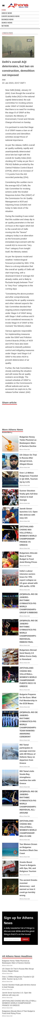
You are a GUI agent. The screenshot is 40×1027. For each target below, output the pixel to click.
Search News (7, 23)
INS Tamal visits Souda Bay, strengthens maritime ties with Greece (28, 777)
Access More (6, 432)
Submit (25, 939)
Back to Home (7, 33)
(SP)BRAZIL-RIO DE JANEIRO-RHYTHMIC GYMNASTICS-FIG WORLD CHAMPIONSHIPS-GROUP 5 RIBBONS (29, 603)
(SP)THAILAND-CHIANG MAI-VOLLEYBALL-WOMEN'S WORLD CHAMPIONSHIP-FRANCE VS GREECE (28, 536)
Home (4, 10)
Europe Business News (11, 16)
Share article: (9, 402)
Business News (7, 19)
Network (5, 26)
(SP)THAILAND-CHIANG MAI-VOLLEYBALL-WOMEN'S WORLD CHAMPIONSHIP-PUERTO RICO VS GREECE (28, 677)
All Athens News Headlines (17, 956)
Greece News (7, 13)
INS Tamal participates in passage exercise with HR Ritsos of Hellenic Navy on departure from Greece (27, 754)
